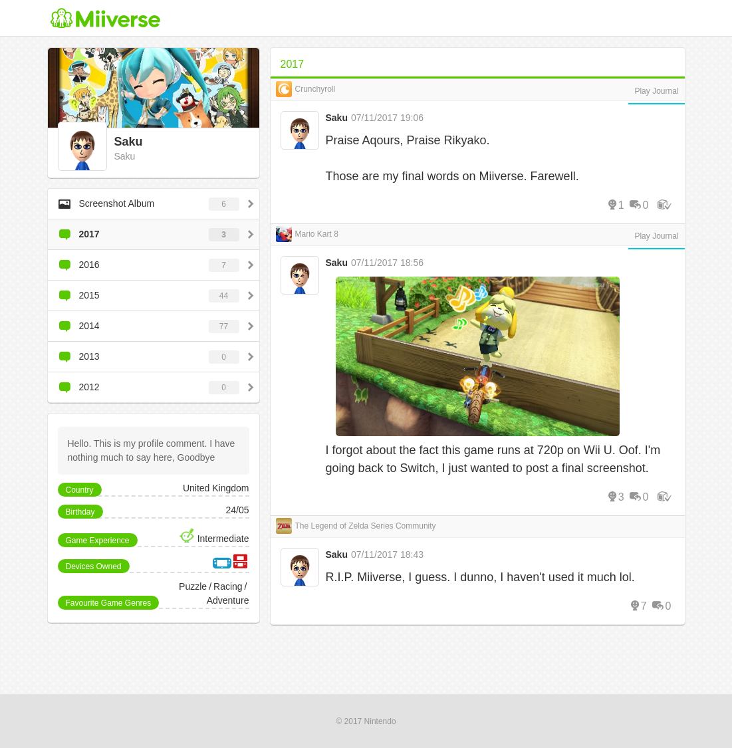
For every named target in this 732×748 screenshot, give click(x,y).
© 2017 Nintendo (366, 721)
